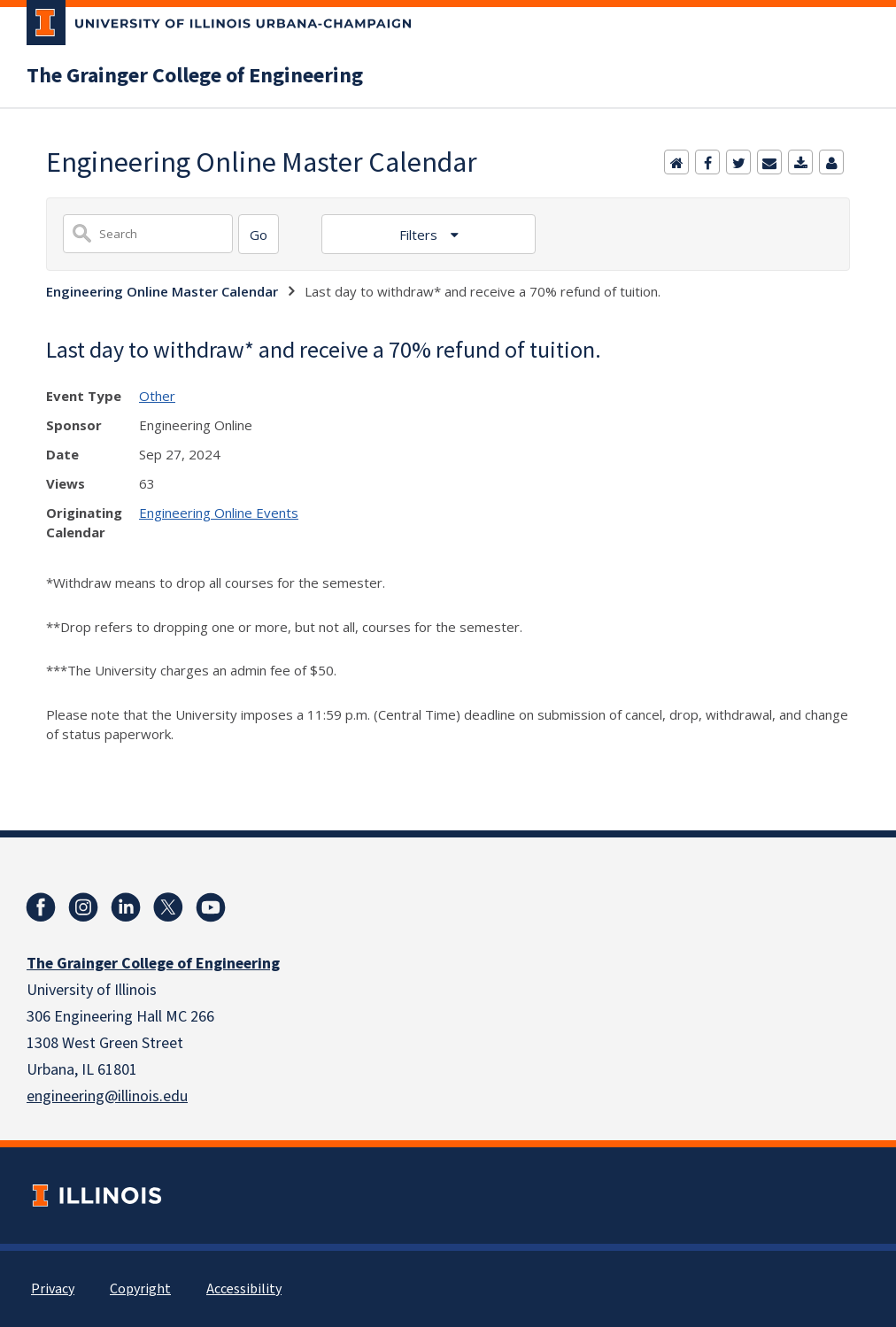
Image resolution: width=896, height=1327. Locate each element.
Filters (420, 234)
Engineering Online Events (218, 512)
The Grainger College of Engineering (195, 76)
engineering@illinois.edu (107, 1096)
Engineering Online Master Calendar (162, 291)
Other (157, 396)
